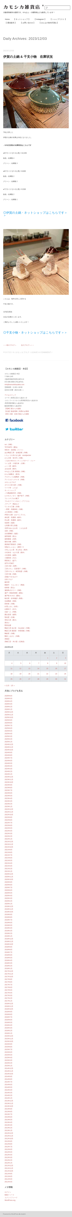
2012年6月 (8, 1149)
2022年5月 (8, 828)
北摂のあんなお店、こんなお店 (16, 528)
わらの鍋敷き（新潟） (13, 474)
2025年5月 (8, 731)
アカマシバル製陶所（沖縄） (15, 477)
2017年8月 (8, 982)
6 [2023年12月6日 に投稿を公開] (29, 663)
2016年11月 (9, 1006)
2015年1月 (8, 1066)
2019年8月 (8, 917)
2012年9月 (8, 1141)
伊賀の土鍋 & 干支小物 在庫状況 (28, 56)
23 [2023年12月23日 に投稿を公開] (56, 674)
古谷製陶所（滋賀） (12, 534)
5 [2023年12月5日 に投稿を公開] (20, 663)
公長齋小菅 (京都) (11, 525)
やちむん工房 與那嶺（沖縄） (15, 471)
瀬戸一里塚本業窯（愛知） (14, 593)
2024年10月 (9, 750)
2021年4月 (8, 863)
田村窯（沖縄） (10, 604)
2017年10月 (9, 977)
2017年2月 (8, 998)
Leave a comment (41, 352)
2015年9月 (8, 1044)
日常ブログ (9, 579)
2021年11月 (9, 844)
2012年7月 (8, 1147)
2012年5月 (8, 1152)
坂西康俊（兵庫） (11, 539)
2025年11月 (9, 715)
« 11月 (7, 686)
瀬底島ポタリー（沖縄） (13, 590)
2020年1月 (8, 904)
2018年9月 (8, 947)
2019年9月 (8, 914)
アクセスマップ (10, 395)
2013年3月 (8, 1125)
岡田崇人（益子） (11, 561)
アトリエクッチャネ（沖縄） (15, 480)
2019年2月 (8, 933)
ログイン (8, 1192)
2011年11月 (9, 1168)
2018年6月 (8, 955)
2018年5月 (8, 958)
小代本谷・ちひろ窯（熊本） (15, 552)
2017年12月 (9, 971)
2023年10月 (9, 782)
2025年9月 (8, 720)
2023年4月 (8, 798)
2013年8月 (8, 1112)
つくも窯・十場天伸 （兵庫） (15, 463)
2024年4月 (8, 766)
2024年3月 (8, 769)
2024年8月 (8, 755)
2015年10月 (9, 1041)
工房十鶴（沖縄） (11, 574)
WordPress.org (10, 1200)
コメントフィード (11, 1198)
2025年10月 (9, 717)
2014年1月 (8, 1098)
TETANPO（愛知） (12, 447)
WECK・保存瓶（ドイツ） (14, 450)
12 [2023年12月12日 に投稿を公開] (20, 669)
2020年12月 (9, 874)
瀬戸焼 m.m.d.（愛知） (13, 596)
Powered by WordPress (10, 1214)
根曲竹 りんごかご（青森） (15, 585)
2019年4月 (8, 928)
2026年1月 (8, 709)
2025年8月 (8, 723)
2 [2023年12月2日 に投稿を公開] (56, 658)
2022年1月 (8, 839)
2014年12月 (9, 1068)
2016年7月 (8, 1017)
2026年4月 (8, 701)
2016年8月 (8, 1014)
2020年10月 (9, 879)
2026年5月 (8, 698)
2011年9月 (8, 1174)
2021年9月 (8, 850)
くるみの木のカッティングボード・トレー (20, 461)
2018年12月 (9, 939)
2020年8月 (8, 885)
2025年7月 (8, 725)
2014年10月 (9, 1074)
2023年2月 (8, 804)
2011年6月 (8, 1176)
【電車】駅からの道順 (13, 409)
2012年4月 (8, 1155)
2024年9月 (8, 752)
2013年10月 (9, 1106)
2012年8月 (8, 1144)
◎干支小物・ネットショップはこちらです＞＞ (35, 332)
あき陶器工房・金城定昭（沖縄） (17, 453)
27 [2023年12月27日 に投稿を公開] (29, 679)
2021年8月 (8, 852)
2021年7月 (8, 855)
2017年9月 (8, 979)
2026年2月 (8, 707)
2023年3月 (8, 801)
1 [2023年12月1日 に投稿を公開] (47, 658)
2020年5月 (8, 893)
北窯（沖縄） (9, 531)
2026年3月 (8, 704)
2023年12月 (9, 777)
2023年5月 (8, 796)
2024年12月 (9, 744)
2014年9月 (8, 1076)
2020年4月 (8, 896)
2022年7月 (8, 823)
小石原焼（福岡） (11, 555)
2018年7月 (8, 952)
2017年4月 (8, 993)
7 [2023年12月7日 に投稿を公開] (38, 663)
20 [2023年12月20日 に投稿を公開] (29, 674)
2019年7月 (8, 920)
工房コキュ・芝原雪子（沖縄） (16, 569)
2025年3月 (8, 736)
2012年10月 (9, 1139)
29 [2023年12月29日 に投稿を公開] (47, 679)
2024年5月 (8, 763)
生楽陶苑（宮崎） (11, 601)
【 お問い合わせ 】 (27, 23)
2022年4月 (8, 831)
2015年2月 (8, 1063)
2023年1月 (8, 806)
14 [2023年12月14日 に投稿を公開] (38, 669)
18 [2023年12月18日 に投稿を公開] (11, 674)
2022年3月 (8, 833)
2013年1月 (8, 1130)
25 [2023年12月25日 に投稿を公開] (11, 679)
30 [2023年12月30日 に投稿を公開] (56, 679)
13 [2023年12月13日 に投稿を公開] (29, 669)
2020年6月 (8, 890)
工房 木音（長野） (11, 566)
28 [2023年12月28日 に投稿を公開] (38, 679)
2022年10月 (9, 815)
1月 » (13, 686)
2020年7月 (8, 887)
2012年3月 (8, 1157)
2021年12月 (9, 842)
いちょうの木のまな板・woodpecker (18, 455)
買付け (7, 623)
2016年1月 (8, 1033)
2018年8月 (8, 950)
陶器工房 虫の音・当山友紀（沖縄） (18, 628)
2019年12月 (9, 906)
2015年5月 (8, 1055)
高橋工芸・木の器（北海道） (15, 642)
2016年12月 (9, 1004)
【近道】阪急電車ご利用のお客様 (17, 411)
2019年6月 (8, 923)
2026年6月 (8, 696)
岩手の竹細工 (9, 563)
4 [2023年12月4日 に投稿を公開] (11, 663)
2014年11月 (9, 1071)
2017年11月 (9, 974)
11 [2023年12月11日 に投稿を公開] (11, 669)
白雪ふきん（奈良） (12, 606)
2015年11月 (9, 1039)
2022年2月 (8, 836)
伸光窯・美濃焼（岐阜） (13, 517)
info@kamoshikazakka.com (14, 385)
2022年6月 (8, 825)
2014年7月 (8, 1082)
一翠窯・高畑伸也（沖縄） (14, 509)
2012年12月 (9, 1133)
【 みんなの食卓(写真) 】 (49, 23)
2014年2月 (8, 1095)
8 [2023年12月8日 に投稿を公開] (47, 663)
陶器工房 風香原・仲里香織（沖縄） (18, 631)
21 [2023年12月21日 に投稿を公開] (38, 674)
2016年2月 (8, 1031)
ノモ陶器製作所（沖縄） (13, 493)
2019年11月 (9, 909)
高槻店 (7, 639)
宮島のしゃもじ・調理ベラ (14, 547)
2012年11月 (9, 1136)
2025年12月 (9, 712)
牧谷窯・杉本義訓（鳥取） (14, 598)
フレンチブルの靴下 (12, 498)
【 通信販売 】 (10, 23)
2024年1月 (8, 774)
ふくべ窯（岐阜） (11, 466)
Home (7, 19)
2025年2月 (8, 739)
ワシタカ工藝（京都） (13, 507)
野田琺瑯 (8, 625)
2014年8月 (8, 1079)
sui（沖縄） (9, 444)
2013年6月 (8, 1117)
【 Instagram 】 (40, 19)
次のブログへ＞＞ (27, 345)
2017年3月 (8, 995)
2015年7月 (8, 1049)
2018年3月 (8, 963)
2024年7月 (8, 758)
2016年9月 (8, 1012)
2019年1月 (8, 936)
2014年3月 (8, 1093)
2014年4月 (8, 1090)
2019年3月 (8, 931)
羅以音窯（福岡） (11, 615)
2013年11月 (9, 1103)
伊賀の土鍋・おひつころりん (15, 515)
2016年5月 (8, 1022)
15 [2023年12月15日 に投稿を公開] (47, 669)
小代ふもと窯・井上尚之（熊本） (17, 550)
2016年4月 (8, 1025)
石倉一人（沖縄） (11, 612)
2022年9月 (8, 817)
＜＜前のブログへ (9, 345)
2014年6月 (8, 1085)
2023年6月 (8, 793)
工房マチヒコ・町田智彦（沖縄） (17, 571)
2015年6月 (8, 1052)
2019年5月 (8, 925)
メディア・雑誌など (12, 504)
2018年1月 (8, 968)
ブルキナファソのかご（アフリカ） (17, 501)
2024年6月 (8, 761)
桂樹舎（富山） (10, 588)
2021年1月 (8, 871)
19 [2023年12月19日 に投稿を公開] (20, 674)
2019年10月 (9, 912)
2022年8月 (8, 820)
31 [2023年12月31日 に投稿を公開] (65, 679)
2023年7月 (8, 790)
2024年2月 (8, 771)
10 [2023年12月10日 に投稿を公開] (65, 663)
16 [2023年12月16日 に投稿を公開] (56, 669)
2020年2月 (8, 901)
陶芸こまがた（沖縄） (13, 636)
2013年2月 (8, 1128)
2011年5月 (8, 1179)
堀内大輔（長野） (11, 542)
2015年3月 (8, 1060)
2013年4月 (8, 1122)
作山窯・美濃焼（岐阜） (13, 520)
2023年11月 (9, 779)
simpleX (23, 1214)
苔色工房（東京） (11, 620)
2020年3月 (8, 898)
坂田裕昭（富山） (11, 536)
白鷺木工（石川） (11, 609)
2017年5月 (8, 990)
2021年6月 (8, 858)
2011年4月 (8, 1182)
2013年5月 (8, 1120)
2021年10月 (9, 847)
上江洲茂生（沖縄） (12, 512)
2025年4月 (8, 734)
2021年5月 (8, 860)
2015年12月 (9, 1036)
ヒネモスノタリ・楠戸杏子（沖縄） (17, 496)
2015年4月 (8, 1058)
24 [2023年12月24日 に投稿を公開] (65, 674)
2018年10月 (9, 944)
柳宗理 (7, 582)
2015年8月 (8, 1047)
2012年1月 (8, 1163)
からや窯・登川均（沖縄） (14, 458)
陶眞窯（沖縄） (10, 633)
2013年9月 (8, 1109)
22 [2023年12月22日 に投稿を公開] (47, 674)
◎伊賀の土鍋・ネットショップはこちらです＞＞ (35, 214)
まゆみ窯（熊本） (11, 469)
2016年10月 (9, 1009)
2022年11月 (9, 812)
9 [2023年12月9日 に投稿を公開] (56, 663)
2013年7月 (8, 1114)
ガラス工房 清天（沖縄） (14, 485)
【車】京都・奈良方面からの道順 (17, 414)
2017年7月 (8, 985)
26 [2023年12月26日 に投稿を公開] (20, 679)
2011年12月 (9, 1166)
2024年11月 (9, 747)
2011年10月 (9, 1171)
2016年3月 (8, 1028)
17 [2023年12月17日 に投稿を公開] (65, 669)
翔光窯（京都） (10, 617)
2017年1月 (8, 1001)
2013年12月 (9, 1101)
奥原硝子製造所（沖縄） (13, 544)
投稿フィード (9, 1195)
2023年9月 (8, 785)
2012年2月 (8, 1160)
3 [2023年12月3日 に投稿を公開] (65, 658)
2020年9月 (8, 882)
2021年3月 (8, 866)
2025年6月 (8, 728)
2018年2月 (8, 966)
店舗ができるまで (11, 577)
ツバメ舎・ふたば (11, 488)
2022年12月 (9, 809)
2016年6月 (8, 1020)
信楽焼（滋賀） (10, 523)
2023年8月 (8, 788)
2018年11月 (9, 941)
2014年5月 (8, 1087)
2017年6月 (8, 987)
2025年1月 (8, 742)
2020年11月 (9, 877)
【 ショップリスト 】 (58, 19)
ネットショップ (10, 490)
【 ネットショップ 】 (21, 19)
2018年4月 (8, 960)
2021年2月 (8, 869)
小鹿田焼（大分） (11, 558)
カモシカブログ (22, 352)
